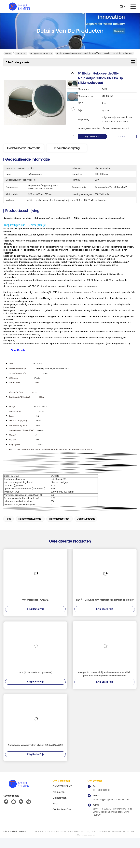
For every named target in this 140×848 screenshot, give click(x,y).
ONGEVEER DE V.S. (63, 786)
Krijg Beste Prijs (93, 136)
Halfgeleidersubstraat (41, 53)
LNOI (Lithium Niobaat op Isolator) (35, 672)
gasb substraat (86, 518)
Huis (8, 53)
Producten (21, 53)
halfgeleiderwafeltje (29, 518)
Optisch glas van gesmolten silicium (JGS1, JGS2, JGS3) (35, 745)
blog (55, 803)
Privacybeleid (10, 831)
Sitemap (23, 831)
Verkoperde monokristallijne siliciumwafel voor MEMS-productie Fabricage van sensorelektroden (104, 674)
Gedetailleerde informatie (23, 148)
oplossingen (60, 797)
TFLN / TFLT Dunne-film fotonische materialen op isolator (105, 599)
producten (59, 792)
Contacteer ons (62, 809)
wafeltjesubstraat (59, 518)
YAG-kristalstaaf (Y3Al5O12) (35, 599)
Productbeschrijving (67, 148)
